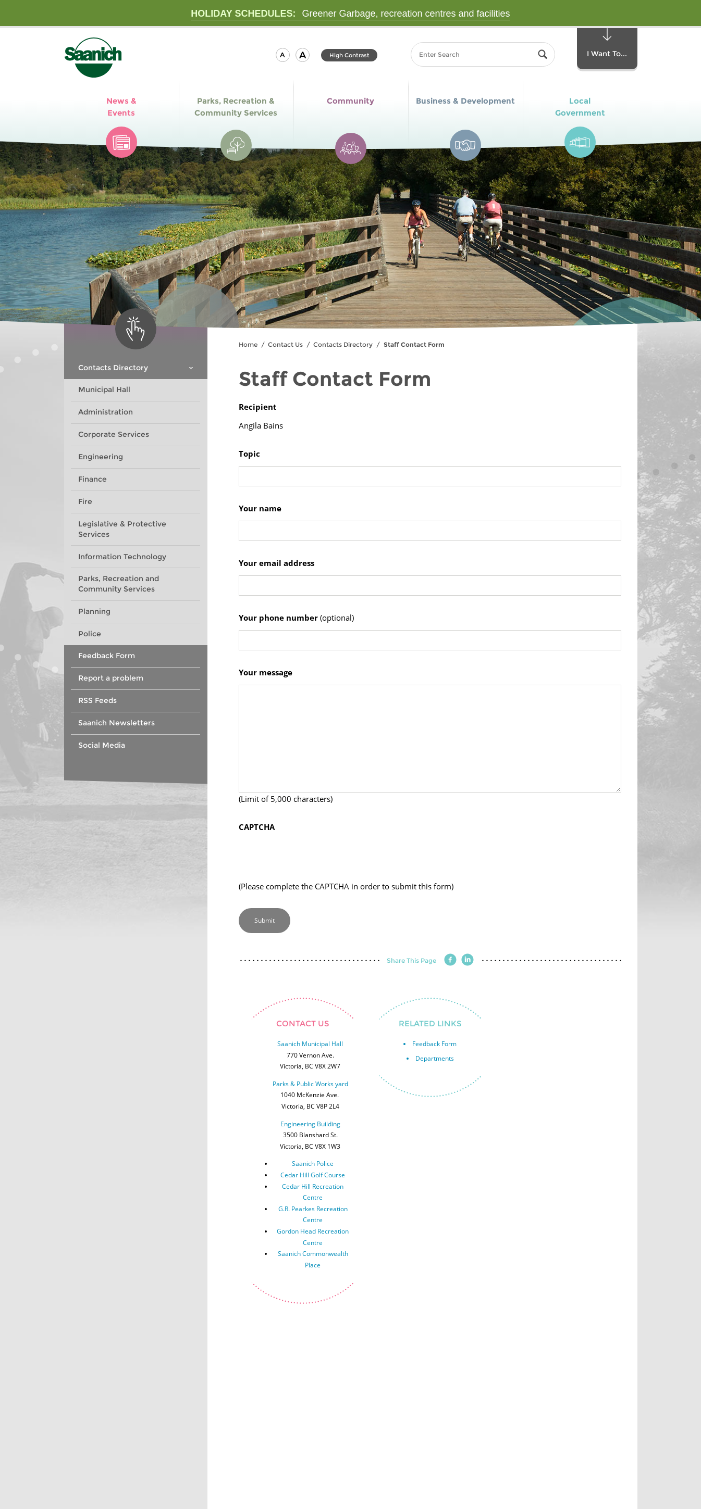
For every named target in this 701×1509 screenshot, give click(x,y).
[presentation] (318, 859)
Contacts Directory (343, 344)
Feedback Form (434, 1043)
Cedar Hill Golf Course (312, 1175)
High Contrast (349, 55)
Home (248, 344)
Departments (434, 1058)
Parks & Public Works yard (310, 1083)
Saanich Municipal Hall (310, 1043)
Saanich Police (313, 1163)
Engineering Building (310, 1124)
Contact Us (285, 344)
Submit (264, 920)
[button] (283, 55)
